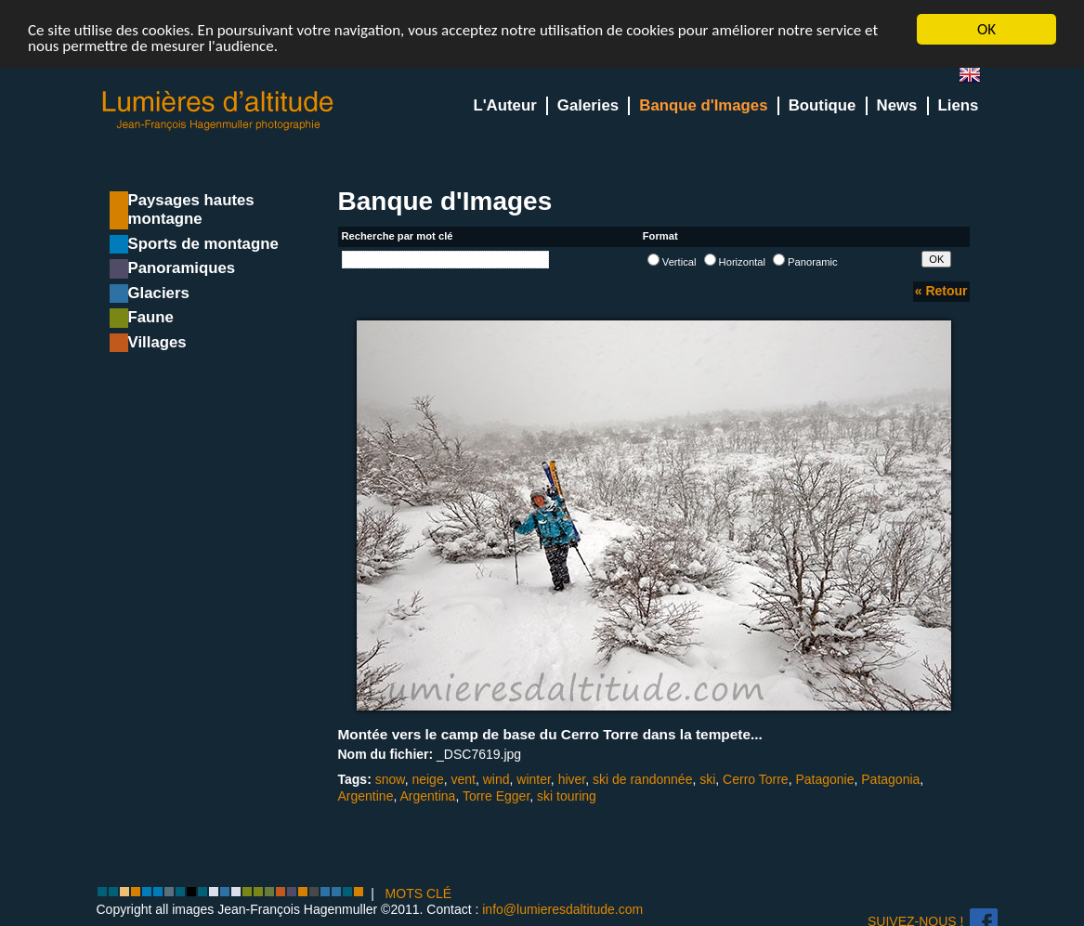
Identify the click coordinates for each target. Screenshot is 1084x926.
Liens (958, 105)
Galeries (588, 105)
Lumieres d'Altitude (218, 111)
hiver (572, 779)
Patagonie (824, 779)
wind (496, 779)
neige (427, 779)
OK (986, 29)
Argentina (427, 796)
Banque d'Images (703, 105)
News (897, 105)
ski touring (566, 796)
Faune (151, 317)
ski (707, 779)
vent (463, 779)
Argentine (366, 796)
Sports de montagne (203, 244)
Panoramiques (182, 268)
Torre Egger (496, 796)
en (977, 78)
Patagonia (890, 779)
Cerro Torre (756, 779)
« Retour (941, 290)
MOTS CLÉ (418, 893)
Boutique (822, 105)
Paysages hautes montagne (191, 209)
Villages (157, 342)
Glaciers (158, 293)
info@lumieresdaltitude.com (562, 909)
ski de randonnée (642, 779)
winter (533, 779)
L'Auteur (504, 105)
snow (390, 779)
